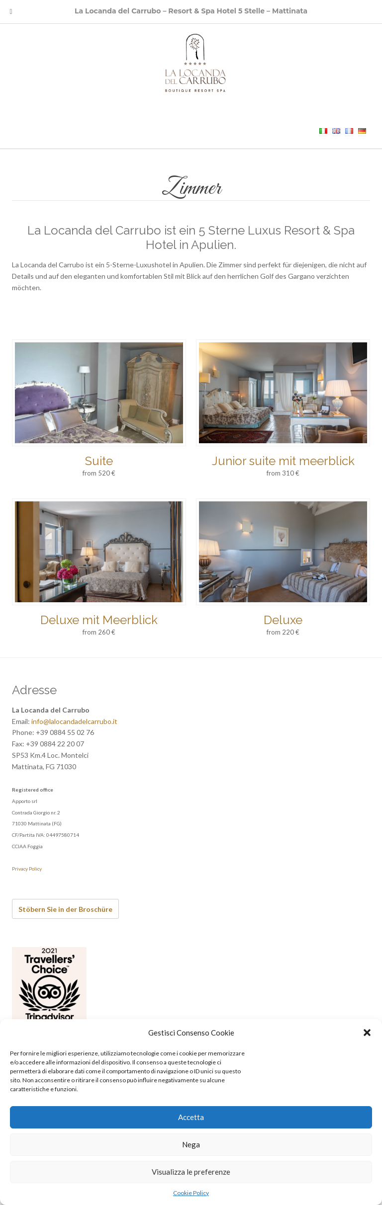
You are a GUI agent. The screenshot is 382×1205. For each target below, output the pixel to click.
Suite (99, 461)
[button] (367, 1033)
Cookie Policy (191, 1193)
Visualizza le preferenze (191, 1171)
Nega (191, 1144)
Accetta (191, 1117)
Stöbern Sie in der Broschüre (65, 909)
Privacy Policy (27, 869)
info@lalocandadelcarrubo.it (74, 721)
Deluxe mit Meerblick (99, 620)
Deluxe (283, 620)
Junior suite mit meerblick (283, 461)
